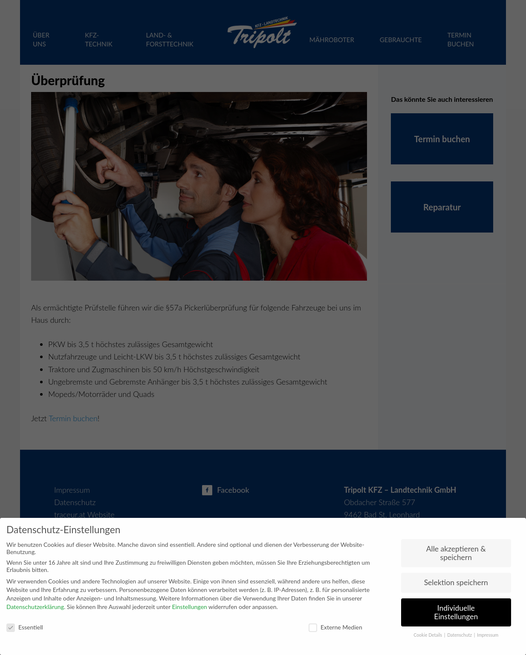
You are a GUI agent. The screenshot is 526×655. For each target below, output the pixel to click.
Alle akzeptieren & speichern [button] (456, 553)
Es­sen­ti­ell (24, 627)
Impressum (487, 635)
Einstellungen (189, 606)
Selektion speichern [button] (456, 582)
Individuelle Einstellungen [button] (456, 612)
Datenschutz (460, 635)
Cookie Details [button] (428, 635)
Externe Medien (335, 627)
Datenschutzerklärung (35, 606)
